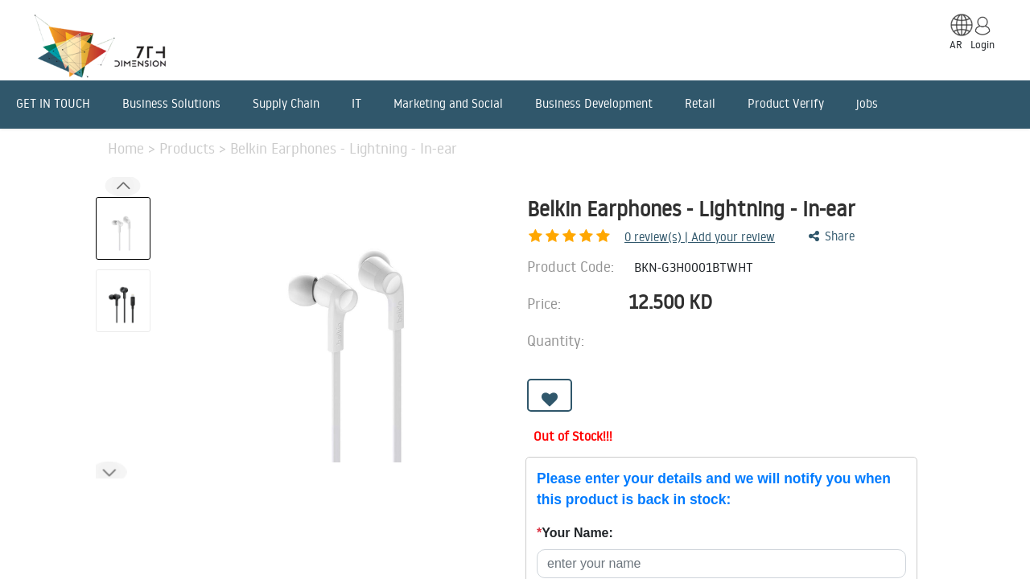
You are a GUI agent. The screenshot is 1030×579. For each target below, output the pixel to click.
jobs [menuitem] (867, 103)
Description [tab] (144, 495)
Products (189, 148)
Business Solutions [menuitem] (171, 103)
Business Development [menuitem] (594, 103)
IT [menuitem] (356, 103)
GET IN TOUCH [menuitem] (53, 103)
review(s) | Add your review (615, 236)
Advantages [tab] (362, 495)
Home (128, 148)
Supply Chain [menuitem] (286, 103)
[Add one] (788, 345)
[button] (109, 472)
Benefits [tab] (470, 495)
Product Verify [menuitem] (786, 103)
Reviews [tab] (565, 495)
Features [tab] (253, 495)
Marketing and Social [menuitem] (448, 103)
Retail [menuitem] (700, 103)
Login (982, 44)
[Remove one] (743, 345)
